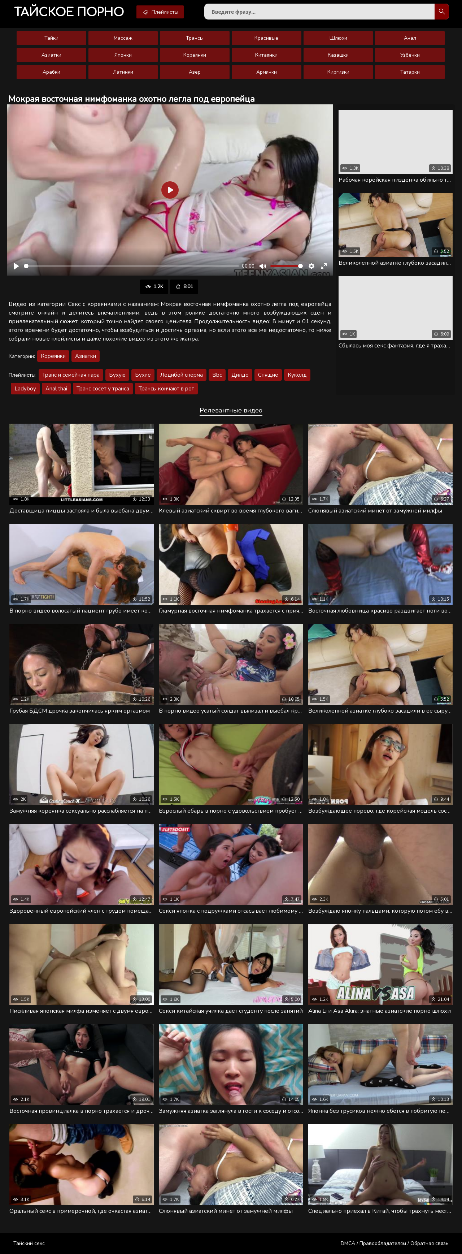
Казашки (338, 55)
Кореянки (194, 55)
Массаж (123, 38)
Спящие (268, 375)
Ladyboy (25, 388)
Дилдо (240, 375)
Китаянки (266, 55)
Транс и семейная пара (71, 375)
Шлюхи (338, 38)
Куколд (297, 375)
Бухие (143, 375)
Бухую (117, 375)
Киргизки (338, 72)
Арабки (51, 72)
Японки (123, 55)
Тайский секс (29, 1243)
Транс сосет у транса (103, 388)
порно (69, 12)
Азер (195, 72)
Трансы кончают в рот (166, 388)
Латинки (123, 72)
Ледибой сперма (181, 375)
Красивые (266, 38)
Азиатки (51, 55)
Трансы (195, 38)
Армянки (266, 72)
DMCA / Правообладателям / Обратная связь (395, 1243)
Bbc (217, 375)
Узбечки (410, 55)
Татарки (410, 72)
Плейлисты (160, 11)
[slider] (131, 266)
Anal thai (56, 388)
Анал (410, 38)
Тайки (51, 38)
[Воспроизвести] (16, 266)
